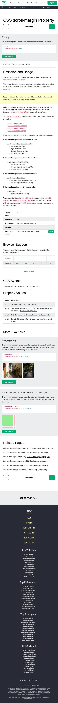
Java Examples (28, 636)
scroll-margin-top (16, 123)
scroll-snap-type (28, 203)
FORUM (20, 685)
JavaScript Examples (28, 622)
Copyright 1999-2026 (14, 697)
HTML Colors (28, 602)
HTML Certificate (29, 650)
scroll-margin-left (16, 128)
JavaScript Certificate (29, 654)
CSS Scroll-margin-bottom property (41, 448)
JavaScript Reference (28, 590)
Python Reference (28, 594)
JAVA (48, 7)
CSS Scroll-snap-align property (37, 465)
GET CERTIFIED (29, 528)
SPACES (29, 523)
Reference (29, 26)
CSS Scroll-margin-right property (38, 457)
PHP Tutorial (29, 570)
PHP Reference (28, 600)
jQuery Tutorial (29, 576)
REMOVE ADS (29, 271)
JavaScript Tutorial (29, 558)
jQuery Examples (28, 640)
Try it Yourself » (9, 56)
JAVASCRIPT (24, 7)
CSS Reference (28, 588)
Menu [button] (12, 3)
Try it (51, 232)
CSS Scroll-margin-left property (37, 452)
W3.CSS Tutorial (29, 566)
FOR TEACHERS (29, 532)
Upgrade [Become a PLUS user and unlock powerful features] (29, 3)
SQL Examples (28, 626)
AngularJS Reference (28, 606)
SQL (33, 7)
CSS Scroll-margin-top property (37, 461)
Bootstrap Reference (28, 598)
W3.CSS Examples (28, 630)
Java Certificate (29, 666)
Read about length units (28, 311)
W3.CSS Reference (28, 596)
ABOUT (27, 685)
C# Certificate (29, 670)
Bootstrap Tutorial (29, 568)
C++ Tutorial (29, 574)
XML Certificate (29, 672)
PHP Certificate (29, 662)
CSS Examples (28, 620)
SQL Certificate (29, 658)
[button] (19, 3)
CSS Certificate (29, 652)
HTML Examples (28, 618)
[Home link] (4, 2)
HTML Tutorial (29, 554)
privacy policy (35, 694)
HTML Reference (28, 586)
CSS (15, 7)
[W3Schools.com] (29, 513)
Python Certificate (29, 660)
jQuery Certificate (29, 664)
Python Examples (28, 628)
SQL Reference (28, 592)
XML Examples (28, 638)
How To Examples (28, 624)
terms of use (21, 694)
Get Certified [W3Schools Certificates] (40, 3)
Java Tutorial (29, 572)
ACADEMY (35, 685)
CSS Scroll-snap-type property (36, 470)
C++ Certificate (29, 668)
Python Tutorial (29, 564)
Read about (28, 223)
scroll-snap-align (21, 112)
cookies (28, 694)
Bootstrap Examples (28, 632)
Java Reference (28, 604)
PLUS (29, 518)
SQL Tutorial (29, 562)
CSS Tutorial (29, 556)
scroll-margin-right (17, 131)
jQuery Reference (28, 608)
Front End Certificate (29, 656)
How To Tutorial (29, 560)
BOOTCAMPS (29, 537)
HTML (8, 7)
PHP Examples (28, 634)
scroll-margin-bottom (17, 126)
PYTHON (41, 7)
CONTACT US (29, 542)
